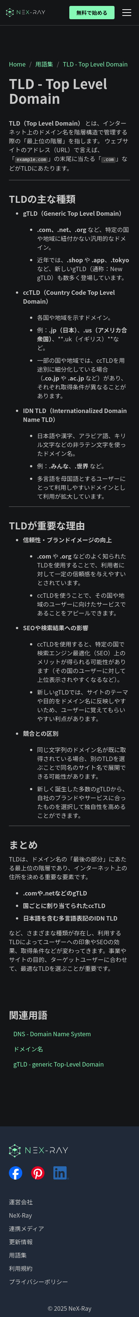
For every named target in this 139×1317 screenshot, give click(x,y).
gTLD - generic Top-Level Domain (58, 1064)
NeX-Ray (20, 1215)
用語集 (44, 64)
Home (17, 64)
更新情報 (21, 1241)
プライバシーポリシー (38, 1281)
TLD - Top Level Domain (95, 64)
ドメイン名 (28, 1048)
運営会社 (21, 1201)
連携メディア (26, 1228)
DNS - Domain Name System (52, 1033)
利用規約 (21, 1268)
